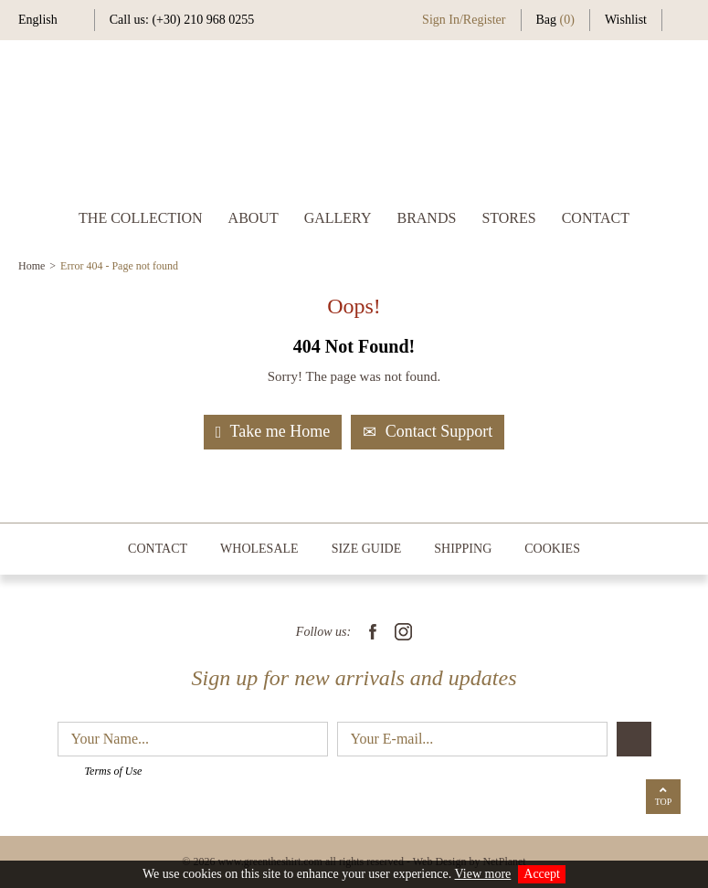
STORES (508, 218)
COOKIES (552, 548)
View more (483, 874)
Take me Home (273, 431)
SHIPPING (462, 548)
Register (484, 19)
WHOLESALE (259, 548)
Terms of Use (114, 771)
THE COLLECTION (141, 218)
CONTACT (595, 218)
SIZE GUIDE (367, 548)
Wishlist (626, 19)
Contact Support (427, 431)
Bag (555, 19)
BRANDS (426, 218)
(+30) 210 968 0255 (203, 19)
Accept (541, 874)
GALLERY (338, 218)
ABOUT (253, 218)
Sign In (441, 19)
